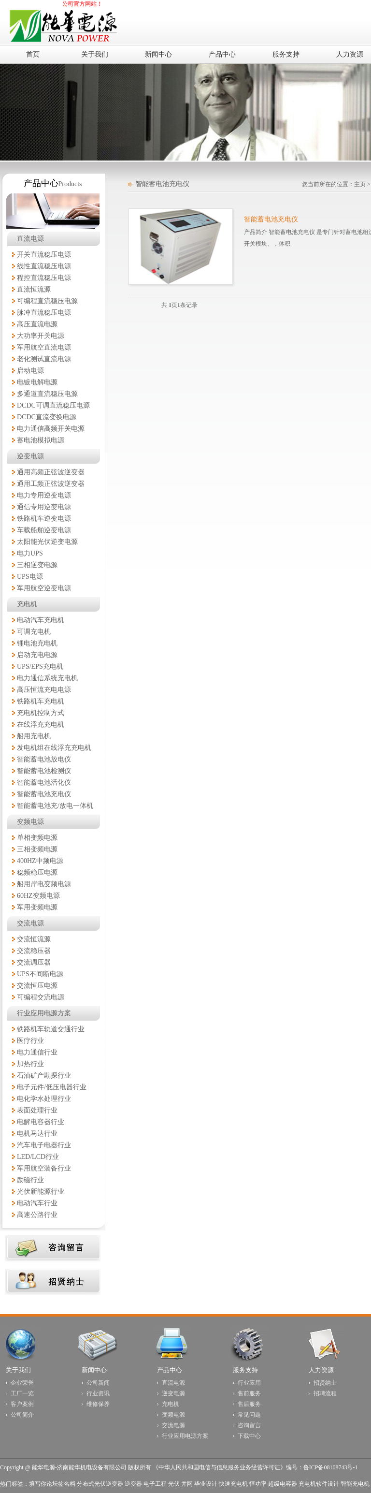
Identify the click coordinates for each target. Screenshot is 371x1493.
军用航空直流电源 (44, 347)
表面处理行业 (37, 1110)
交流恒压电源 (37, 985)
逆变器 (133, 1483)
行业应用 (249, 1382)
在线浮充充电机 (40, 724)
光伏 (174, 1483)
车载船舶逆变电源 (44, 530)
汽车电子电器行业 (44, 1145)
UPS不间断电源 (40, 974)
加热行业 (30, 1064)
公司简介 (22, 1414)
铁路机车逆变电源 (44, 518)
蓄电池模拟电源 (40, 440)
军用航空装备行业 (44, 1168)
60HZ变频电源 (38, 895)
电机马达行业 (37, 1133)
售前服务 (249, 1393)
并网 (187, 1483)
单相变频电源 (37, 837)
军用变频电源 (37, 907)
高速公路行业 (37, 1214)
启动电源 (30, 370)
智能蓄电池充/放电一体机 (55, 805)
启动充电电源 (37, 655)
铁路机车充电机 (40, 701)
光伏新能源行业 (40, 1191)
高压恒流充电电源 (44, 689)
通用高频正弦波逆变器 (51, 472)
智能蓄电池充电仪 (44, 794)
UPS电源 (30, 576)
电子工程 (155, 1483)
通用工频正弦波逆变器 (51, 483)
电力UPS (30, 553)
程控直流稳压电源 (44, 277)
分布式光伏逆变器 (100, 1483)
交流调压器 (34, 962)
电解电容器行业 (40, 1122)
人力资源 (321, 1370)
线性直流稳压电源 (44, 266)
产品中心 (169, 1370)
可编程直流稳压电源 (47, 301)
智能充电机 (355, 1483)
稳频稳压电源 (37, 872)
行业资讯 (98, 1393)
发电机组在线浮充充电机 (54, 747)
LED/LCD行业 (38, 1156)
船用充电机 (34, 736)
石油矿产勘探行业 (44, 1075)
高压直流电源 (37, 324)
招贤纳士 (325, 1382)
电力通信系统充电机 (47, 678)
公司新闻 (98, 1382)
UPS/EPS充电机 (40, 666)
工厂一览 (22, 1393)
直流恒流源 (34, 289)
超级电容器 (282, 1483)
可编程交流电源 (40, 997)
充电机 (27, 604)
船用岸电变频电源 (44, 884)
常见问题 (249, 1414)
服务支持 (245, 1370)
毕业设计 (205, 1483)
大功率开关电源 (40, 335)
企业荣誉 (22, 1382)
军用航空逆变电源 (44, 588)
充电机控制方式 (40, 713)
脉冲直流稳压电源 (44, 312)
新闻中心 (94, 1370)
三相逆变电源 (37, 565)
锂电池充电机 (37, 643)
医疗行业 (30, 1040)
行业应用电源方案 (44, 1013)
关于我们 (18, 1370)
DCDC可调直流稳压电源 (53, 405)
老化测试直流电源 (44, 359)
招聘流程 (325, 1393)
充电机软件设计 (319, 1483)
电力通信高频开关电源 (51, 428)
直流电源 (30, 238)
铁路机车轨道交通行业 (51, 1029)
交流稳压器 (34, 950)
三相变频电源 (37, 849)
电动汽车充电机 (40, 620)
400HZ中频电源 (40, 860)
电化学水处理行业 (44, 1098)
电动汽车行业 (37, 1203)
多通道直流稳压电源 (47, 393)
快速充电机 (233, 1483)
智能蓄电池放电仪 (44, 759)
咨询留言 (249, 1425)
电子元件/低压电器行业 (51, 1087)
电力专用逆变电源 (44, 495)
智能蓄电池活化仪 (44, 782)
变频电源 (30, 821)
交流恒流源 (34, 939)
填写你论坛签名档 (52, 1483)
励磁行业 (30, 1180)
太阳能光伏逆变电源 (47, 541)
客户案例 (22, 1404)
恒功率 (258, 1483)
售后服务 (249, 1404)
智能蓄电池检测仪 (44, 771)
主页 (360, 184)
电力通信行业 (37, 1052)
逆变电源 (30, 456)
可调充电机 (34, 631)
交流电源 (30, 923)
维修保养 (98, 1404)
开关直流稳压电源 (44, 254)
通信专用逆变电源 (44, 507)
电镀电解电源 (37, 382)
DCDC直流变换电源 (46, 417)
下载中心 (249, 1436)
